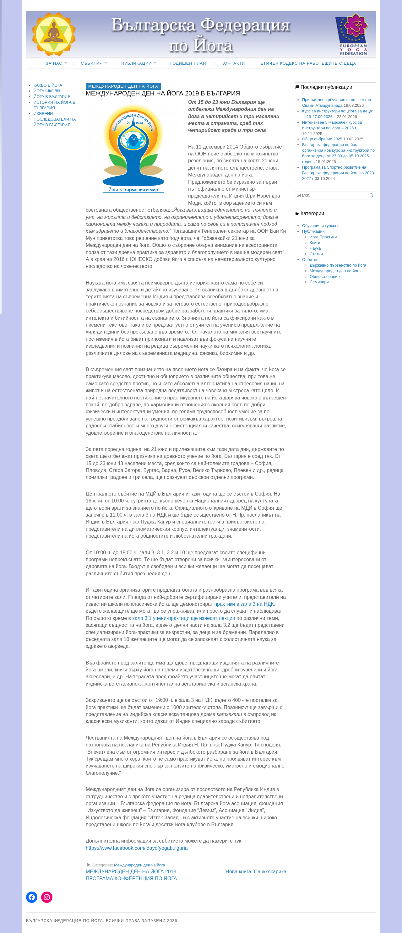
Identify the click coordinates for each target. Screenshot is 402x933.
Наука (315, 248)
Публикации (136, 63)
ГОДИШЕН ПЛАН (188, 63)
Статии (316, 254)
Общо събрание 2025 (322, 139)
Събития (92, 63)
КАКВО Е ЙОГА (48, 85)
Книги (315, 242)
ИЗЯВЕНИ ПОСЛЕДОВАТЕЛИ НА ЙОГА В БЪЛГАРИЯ (55, 119)
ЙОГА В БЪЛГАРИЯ (52, 96)
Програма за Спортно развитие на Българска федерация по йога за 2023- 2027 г (338, 173)
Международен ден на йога (123, 86)
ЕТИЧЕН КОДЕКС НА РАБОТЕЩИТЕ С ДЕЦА (308, 63)
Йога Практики (323, 237)
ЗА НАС (54, 63)
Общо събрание (325, 276)
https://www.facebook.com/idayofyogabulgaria (137, 848)
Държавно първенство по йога (338, 265)
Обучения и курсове (321, 225)
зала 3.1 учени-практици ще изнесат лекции (183, 618)
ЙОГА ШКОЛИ (47, 91)
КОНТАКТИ (233, 63)
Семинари (319, 281)
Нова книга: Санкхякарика (255, 871)
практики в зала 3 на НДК (244, 604)
